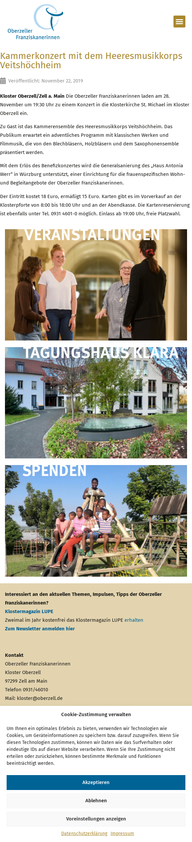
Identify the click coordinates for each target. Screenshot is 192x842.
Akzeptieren (96, 782)
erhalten (133, 620)
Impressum (122, 833)
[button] (179, 21)
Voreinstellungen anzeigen (96, 819)
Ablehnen (96, 801)
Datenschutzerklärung (84, 833)
